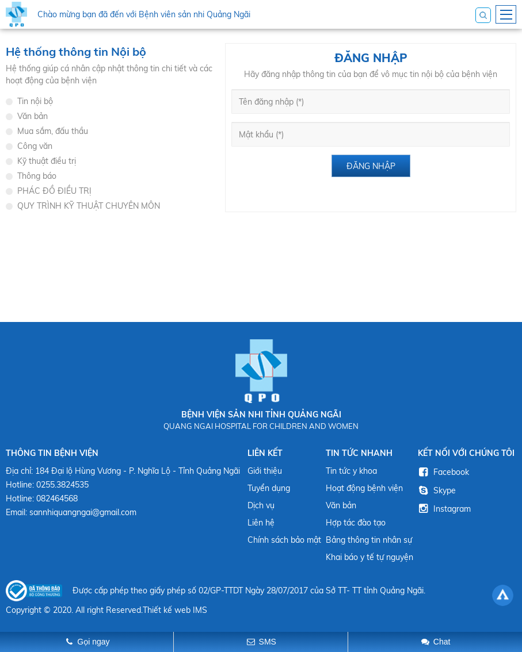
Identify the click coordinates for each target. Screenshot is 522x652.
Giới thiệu (264, 471)
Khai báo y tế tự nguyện (369, 557)
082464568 (57, 498)
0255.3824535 (62, 485)
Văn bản (341, 505)
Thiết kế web (166, 610)
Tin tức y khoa (351, 471)
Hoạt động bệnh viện (364, 488)
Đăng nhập (370, 166)
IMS (200, 610)
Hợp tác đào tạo (356, 522)
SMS (267, 641)
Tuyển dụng (268, 488)
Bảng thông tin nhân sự (369, 540)
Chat (442, 641)
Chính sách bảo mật (284, 540)
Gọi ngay (93, 641)
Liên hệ (261, 522)
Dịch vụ (261, 505)
